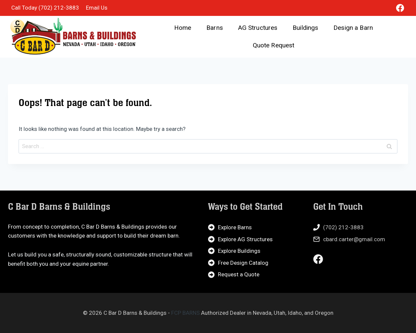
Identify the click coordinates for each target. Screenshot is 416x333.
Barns (214, 27)
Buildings (305, 27)
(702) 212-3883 (343, 227)
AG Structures (258, 27)
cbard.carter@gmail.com (354, 239)
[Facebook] (400, 8)
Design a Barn (353, 27)
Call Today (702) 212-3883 (45, 7)
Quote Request (274, 45)
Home (182, 27)
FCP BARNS (185, 312)
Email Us (96, 7)
